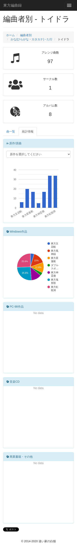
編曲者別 (26, 35)
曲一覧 (10, 131)
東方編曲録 (12, 5)
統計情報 (27, 131)
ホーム (10, 35)
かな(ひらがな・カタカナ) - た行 (32, 39)
